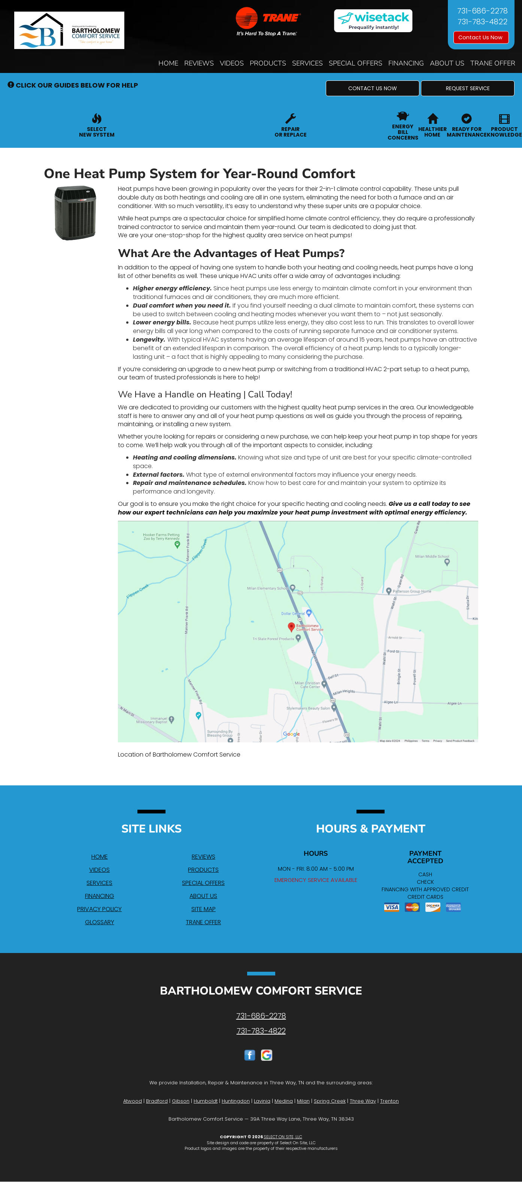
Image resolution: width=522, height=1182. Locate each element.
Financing (406, 63)
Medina (283, 1101)
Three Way (363, 1101)
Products (268, 63)
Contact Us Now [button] (481, 37)
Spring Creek (330, 1101)
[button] (372, 88)
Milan (303, 1101)
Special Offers (355, 63)
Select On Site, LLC (283, 1137)
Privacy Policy (99, 909)
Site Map (203, 909)
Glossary (99, 922)
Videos (232, 63)
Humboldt (206, 1101)
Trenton (389, 1101)
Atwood (132, 1101)
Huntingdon (236, 1101)
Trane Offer (492, 63)
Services (307, 63)
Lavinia (262, 1101)
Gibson (180, 1101)
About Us (447, 63)
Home (168, 63)
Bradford (157, 1101)
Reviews (199, 63)
